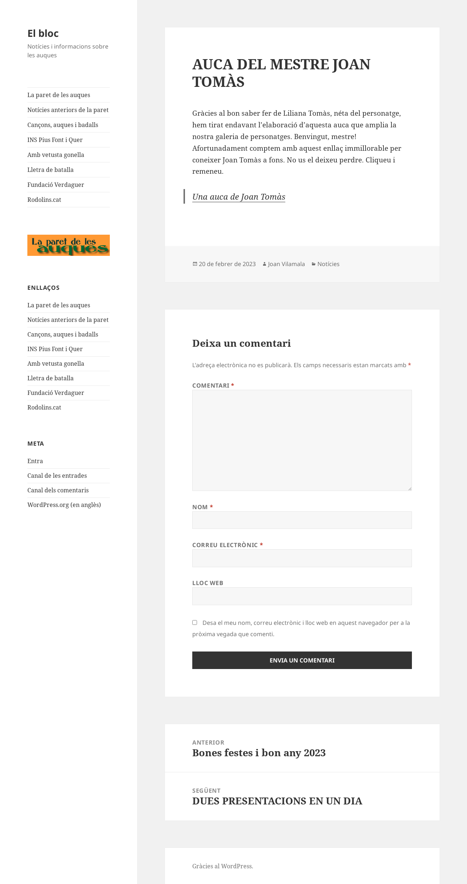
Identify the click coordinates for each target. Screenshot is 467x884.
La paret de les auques (58, 95)
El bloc (43, 33)
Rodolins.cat (44, 200)
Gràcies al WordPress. (222, 866)
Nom (202, 507)
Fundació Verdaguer (55, 185)
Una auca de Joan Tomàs (238, 196)
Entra (35, 461)
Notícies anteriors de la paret (68, 110)
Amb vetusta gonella (55, 155)
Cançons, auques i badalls (62, 125)
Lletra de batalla (50, 170)
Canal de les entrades (57, 476)
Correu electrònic (227, 545)
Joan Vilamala (286, 264)
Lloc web (207, 583)
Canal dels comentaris (58, 490)
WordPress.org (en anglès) (64, 505)
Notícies (328, 264)
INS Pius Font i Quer (55, 140)
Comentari (213, 385)
